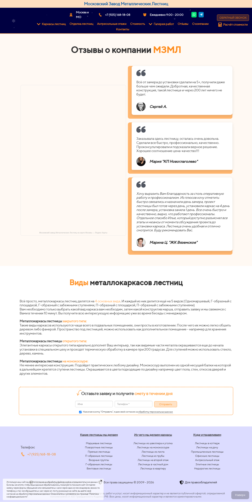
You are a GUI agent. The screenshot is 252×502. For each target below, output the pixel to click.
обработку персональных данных (155, 411)
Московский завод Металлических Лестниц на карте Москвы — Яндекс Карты (73, 233)
